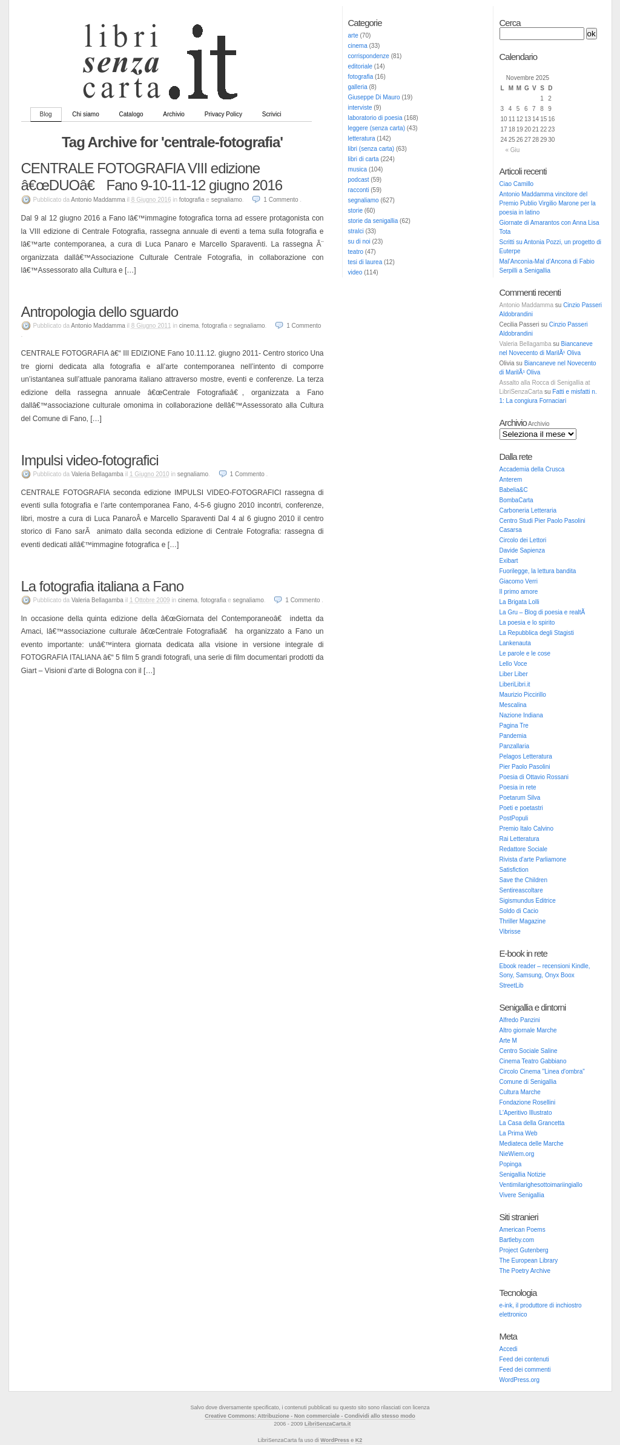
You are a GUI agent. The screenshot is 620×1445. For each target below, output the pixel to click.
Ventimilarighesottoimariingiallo (541, 1184)
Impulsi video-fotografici (90, 460)
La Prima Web (519, 1133)
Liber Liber (514, 674)
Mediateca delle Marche (532, 1143)
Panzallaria (514, 746)
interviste (360, 107)
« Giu (513, 150)
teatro (356, 251)
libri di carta (363, 159)
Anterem (511, 479)
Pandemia (513, 735)
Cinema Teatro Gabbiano (533, 1061)
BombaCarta (516, 500)
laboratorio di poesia (375, 118)
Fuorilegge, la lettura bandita (538, 571)
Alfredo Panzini (520, 1020)
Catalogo (131, 114)
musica (358, 169)
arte (353, 35)
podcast (358, 179)
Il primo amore (519, 591)
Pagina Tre (514, 725)
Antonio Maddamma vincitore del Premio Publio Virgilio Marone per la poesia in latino (548, 203)
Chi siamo (85, 114)
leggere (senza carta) (377, 128)
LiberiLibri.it (515, 684)
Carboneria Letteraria (528, 510)
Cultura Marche (520, 1092)
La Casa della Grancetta (532, 1123)
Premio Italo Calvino (526, 828)
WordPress (334, 1440)
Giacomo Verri (519, 581)
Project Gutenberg (524, 1250)
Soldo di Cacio (519, 911)
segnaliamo (363, 200)
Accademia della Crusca (532, 469)
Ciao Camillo (517, 184)
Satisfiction (514, 869)
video (355, 272)
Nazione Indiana (521, 715)
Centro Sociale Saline (529, 1051)
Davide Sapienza (523, 550)
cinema (358, 45)
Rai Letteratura (519, 838)
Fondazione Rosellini (528, 1102)
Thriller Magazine (523, 921)
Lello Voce (513, 663)
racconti (358, 190)
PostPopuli (514, 818)
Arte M (508, 1040)
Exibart (509, 560)
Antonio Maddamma (527, 305)
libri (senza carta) (371, 148)
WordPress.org (520, 1380)
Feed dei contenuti (524, 1359)
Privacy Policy (223, 114)
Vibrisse (510, 931)
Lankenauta (515, 643)
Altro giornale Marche (528, 1030)
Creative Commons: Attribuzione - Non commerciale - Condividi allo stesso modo (310, 1416)
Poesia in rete (518, 787)
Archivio (174, 114)
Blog (46, 114)
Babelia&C (514, 490)
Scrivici (272, 114)
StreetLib (512, 985)
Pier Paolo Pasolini (525, 766)
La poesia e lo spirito (527, 622)
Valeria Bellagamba (526, 343)
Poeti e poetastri (521, 808)
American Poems (523, 1229)
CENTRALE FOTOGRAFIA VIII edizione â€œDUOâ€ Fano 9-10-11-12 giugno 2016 (152, 176)
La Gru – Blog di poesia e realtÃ (543, 612)
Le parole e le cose (525, 653)
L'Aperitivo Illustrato (526, 1112)
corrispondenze (368, 56)
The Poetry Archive (525, 1270)
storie (355, 210)
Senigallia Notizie (523, 1174)
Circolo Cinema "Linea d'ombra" (542, 1071)
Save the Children (524, 880)
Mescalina (513, 705)
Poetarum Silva (520, 797)
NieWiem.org (517, 1154)
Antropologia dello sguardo (100, 312)
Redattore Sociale (524, 849)
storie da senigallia (373, 221)
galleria (358, 87)
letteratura (361, 138)
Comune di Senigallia (528, 1081)
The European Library (529, 1260)
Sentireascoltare (521, 890)
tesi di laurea (365, 262)
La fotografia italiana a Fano (102, 586)
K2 (359, 1440)
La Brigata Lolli (519, 602)
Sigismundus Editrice (528, 900)
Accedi (509, 1349)
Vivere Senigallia (522, 1195)
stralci (356, 231)
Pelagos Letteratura (526, 756)
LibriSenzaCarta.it (328, 1424)
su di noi (359, 241)
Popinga (511, 1164)
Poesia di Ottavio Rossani (534, 777)
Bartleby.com (517, 1240)
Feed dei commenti (525, 1369)
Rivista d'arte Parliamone (533, 859)
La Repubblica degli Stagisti (537, 632)
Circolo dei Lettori (523, 540)
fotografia (361, 76)
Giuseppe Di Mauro (374, 97)
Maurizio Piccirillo (523, 694)
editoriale (360, 66)
